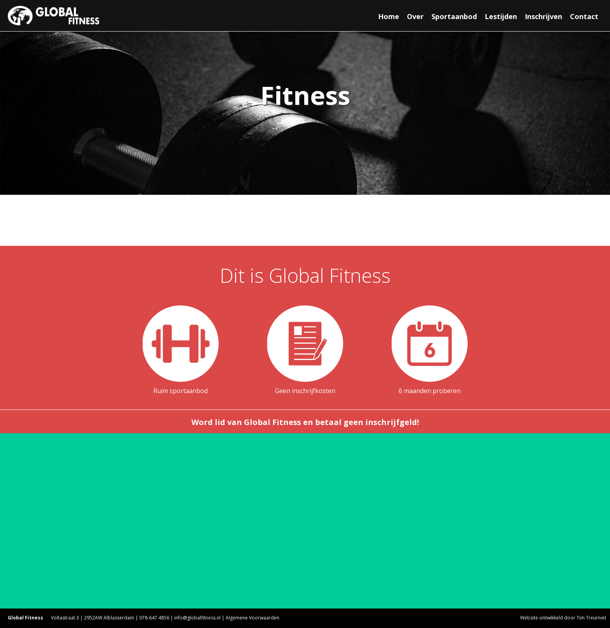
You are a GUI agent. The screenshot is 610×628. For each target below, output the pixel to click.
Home (388, 16)
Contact (584, 16)
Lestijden (501, 16)
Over (415, 16)
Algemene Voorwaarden (252, 617)
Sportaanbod (454, 16)
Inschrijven (543, 16)
